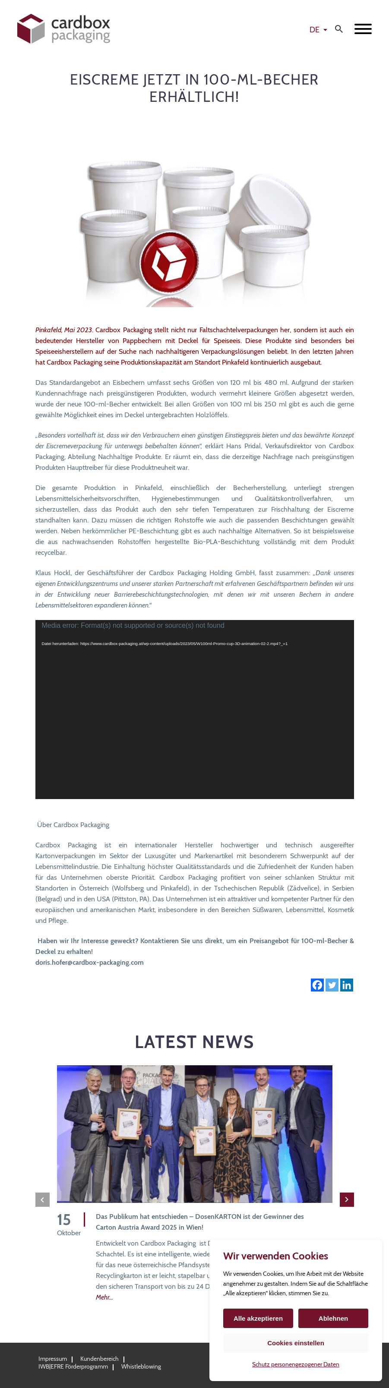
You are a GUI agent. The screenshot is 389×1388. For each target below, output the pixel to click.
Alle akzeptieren (258, 1318)
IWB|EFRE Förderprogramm (73, 1366)
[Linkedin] (346, 985)
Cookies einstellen (295, 1343)
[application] (194, 709)
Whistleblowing (141, 1366)
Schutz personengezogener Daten (295, 1364)
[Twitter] (332, 985)
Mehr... (104, 1297)
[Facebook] (317, 985)
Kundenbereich (99, 1359)
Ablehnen (333, 1318)
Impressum (52, 1359)
